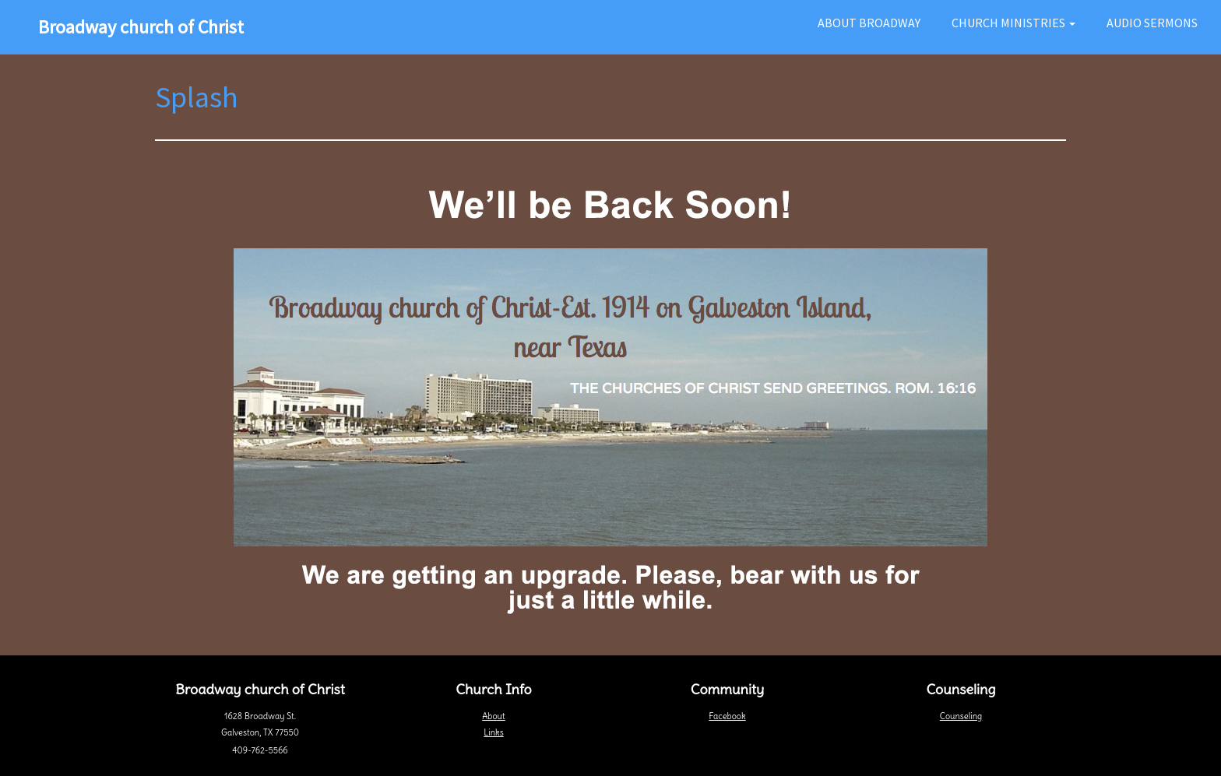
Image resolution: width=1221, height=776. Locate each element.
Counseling (961, 716)
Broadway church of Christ (141, 27)
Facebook (727, 716)
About (493, 716)
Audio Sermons (1152, 22)
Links (493, 732)
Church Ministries (1013, 22)
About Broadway (869, 22)
